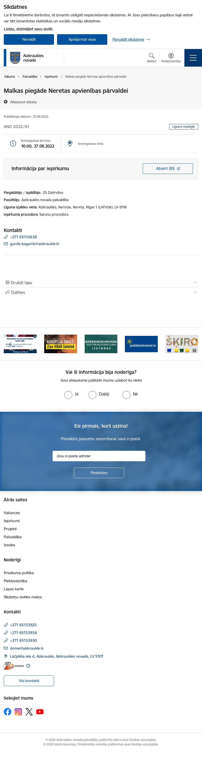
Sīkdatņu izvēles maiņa (23, 597)
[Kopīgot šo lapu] (101, 292)
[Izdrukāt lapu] (101, 282)
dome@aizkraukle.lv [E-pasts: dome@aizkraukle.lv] (26, 648)
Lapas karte (14, 589)
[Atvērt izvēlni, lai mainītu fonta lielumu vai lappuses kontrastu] (171, 59)
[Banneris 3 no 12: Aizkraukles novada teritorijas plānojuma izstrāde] (101, 343)
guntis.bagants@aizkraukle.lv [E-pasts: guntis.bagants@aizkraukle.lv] (34, 243)
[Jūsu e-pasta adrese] (99, 456)
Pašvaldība (13, 536)
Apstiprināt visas (82, 39)
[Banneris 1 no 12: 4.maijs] (20, 343)
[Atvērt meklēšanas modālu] (151, 59)
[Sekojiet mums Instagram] (18, 711)
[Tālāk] (192, 344)
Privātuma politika (19, 572)
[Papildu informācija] (28, 666)
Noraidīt (29, 39)
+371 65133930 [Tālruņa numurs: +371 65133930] (23, 640)
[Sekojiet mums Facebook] (7, 711)
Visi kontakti (29, 680)
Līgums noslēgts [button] (183, 126)
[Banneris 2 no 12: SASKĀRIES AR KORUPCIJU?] (60, 343)
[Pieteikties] (99, 473)
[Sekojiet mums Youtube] (40, 711)
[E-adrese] (14, 666)
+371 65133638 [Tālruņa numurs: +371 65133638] (23, 237)
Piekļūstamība (15, 580)
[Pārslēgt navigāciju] (193, 58)
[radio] (71, 394)
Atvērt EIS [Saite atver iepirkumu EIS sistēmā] (165, 168)
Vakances (12, 512)
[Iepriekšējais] (10, 344)
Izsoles (9, 545)
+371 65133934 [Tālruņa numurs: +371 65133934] (23, 632)
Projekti (10, 528)
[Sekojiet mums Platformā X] (29, 711)
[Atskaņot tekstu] (23, 102)
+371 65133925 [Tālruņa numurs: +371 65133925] (23, 624)
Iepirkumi (12, 520)
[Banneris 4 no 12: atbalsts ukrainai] (141, 343)
